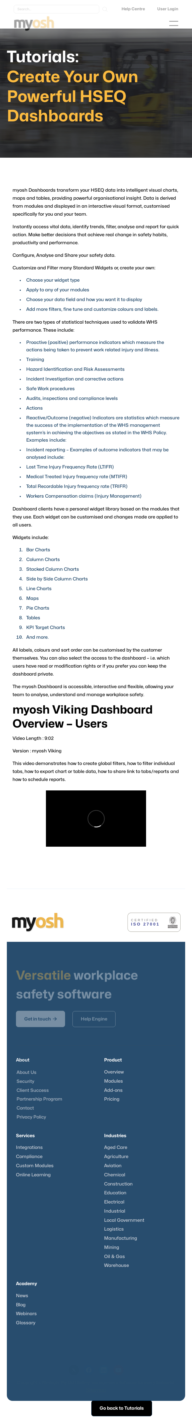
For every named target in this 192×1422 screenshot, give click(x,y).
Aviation (113, 1165)
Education (115, 1193)
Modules (113, 1081)
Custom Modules (35, 1165)
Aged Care (115, 1147)
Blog (21, 1305)
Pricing (112, 1099)
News (22, 1295)
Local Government (124, 1220)
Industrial (114, 1211)
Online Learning (33, 1175)
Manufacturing (120, 1238)
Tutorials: (43, 57)
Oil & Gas (114, 1256)
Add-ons (113, 1090)
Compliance (29, 1156)
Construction (118, 1184)
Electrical (114, 1202)
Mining (111, 1247)
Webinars (26, 1313)
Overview (114, 1072)
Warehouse (116, 1265)
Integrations (29, 1147)
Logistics (114, 1229)
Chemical (114, 1175)
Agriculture (116, 1156)
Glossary (25, 1323)
